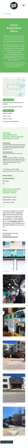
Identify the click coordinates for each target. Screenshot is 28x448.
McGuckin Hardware (7, 175)
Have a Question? (7, 442)
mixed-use (16, 65)
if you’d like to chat (15, 221)
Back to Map (7, 14)
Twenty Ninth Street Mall (8, 178)
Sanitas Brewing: (6, 143)
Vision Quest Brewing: (8, 152)
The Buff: (5, 156)
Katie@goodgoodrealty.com (10, 237)
